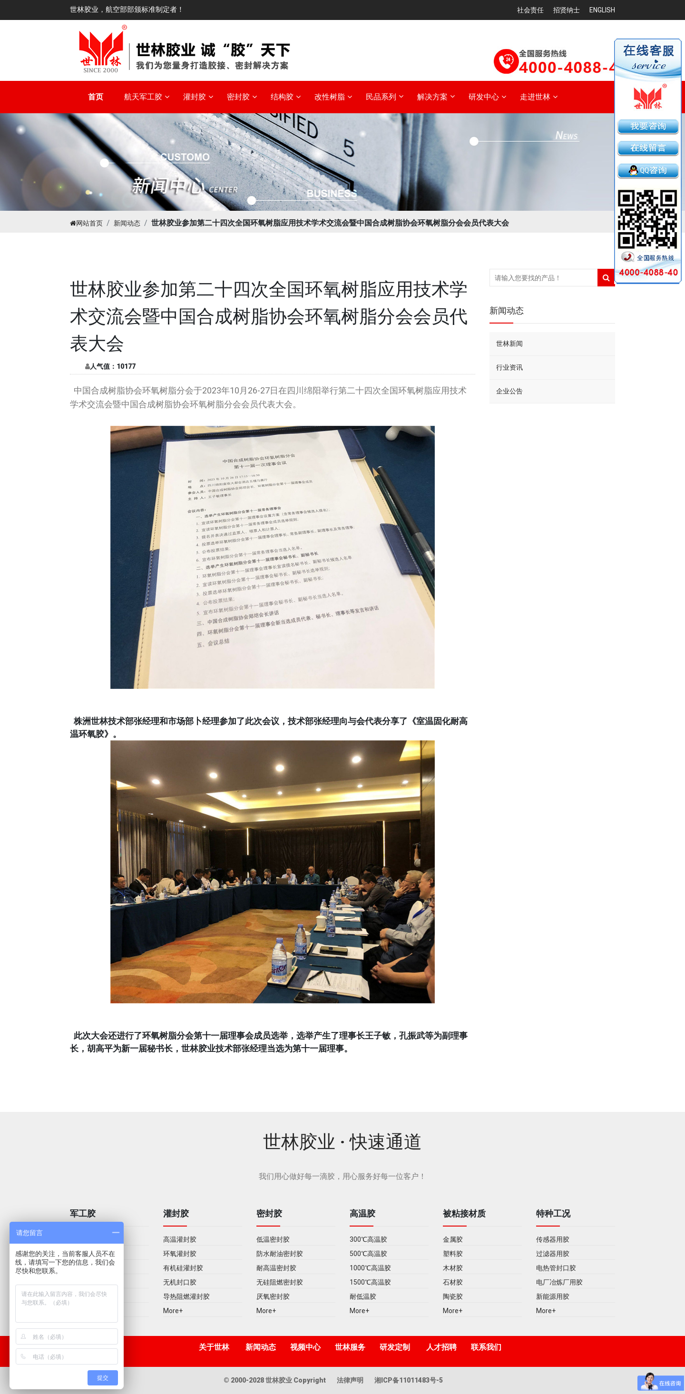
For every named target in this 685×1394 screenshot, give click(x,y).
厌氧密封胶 (273, 1296)
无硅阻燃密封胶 (279, 1282)
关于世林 (214, 1347)
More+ (173, 1311)
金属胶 (453, 1239)
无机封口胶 (179, 1282)
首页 (95, 96)
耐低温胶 (363, 1296)
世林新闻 (509, 343)
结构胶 (282, 96)
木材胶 (453, 1268)
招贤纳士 (566, 10)
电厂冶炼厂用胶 (559, 1282)
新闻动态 (127, 223)
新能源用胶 (552, 1296)
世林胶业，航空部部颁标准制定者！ (127, 9)
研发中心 (484, 96)
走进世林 (535, 96)
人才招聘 (441, 1347)
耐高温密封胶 (276, 1268)
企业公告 (509, 391)
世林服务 (350, 1347)
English (602, 10)
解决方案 (432, 96)
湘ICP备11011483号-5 (408, 1380)
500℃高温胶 (368, 1253)
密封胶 (238, 96)
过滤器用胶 (552, 1253)
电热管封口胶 (556, 1268)
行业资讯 (509, 367)
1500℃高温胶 (370, 1282)
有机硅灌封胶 (183, 1268)
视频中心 (305, 1347)
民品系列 (381, 96)
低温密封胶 (273, 1239)
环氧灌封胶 (179, 1253)
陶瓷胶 (453, 1296)
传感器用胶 (552, 1239)
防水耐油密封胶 (279, 1253)
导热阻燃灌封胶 (186, 1296)
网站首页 (86, 223)
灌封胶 (194, 96)
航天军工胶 (143, 96)
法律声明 (351, 1380)
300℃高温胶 (368, 1239)
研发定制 (395, 1347)
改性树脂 (329, 96)
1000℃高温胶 (370, 1268)
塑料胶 (453, 1253)
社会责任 (530, 10)
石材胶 (453, 1282)
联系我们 (486, 1347)
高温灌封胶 (179, 1239)
